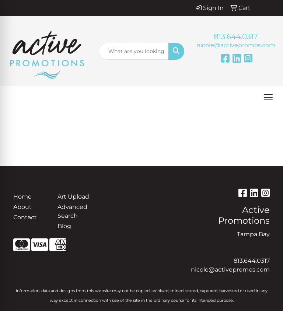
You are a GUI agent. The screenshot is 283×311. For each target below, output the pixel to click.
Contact (25, 217)
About (22, 206)
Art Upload (73, 196)
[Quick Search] (134, 51)
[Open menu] (268, 97)
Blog (64, 226)
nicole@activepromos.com (235, 45)
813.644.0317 (236, 36)
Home (22, 196)
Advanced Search (72, 211)
